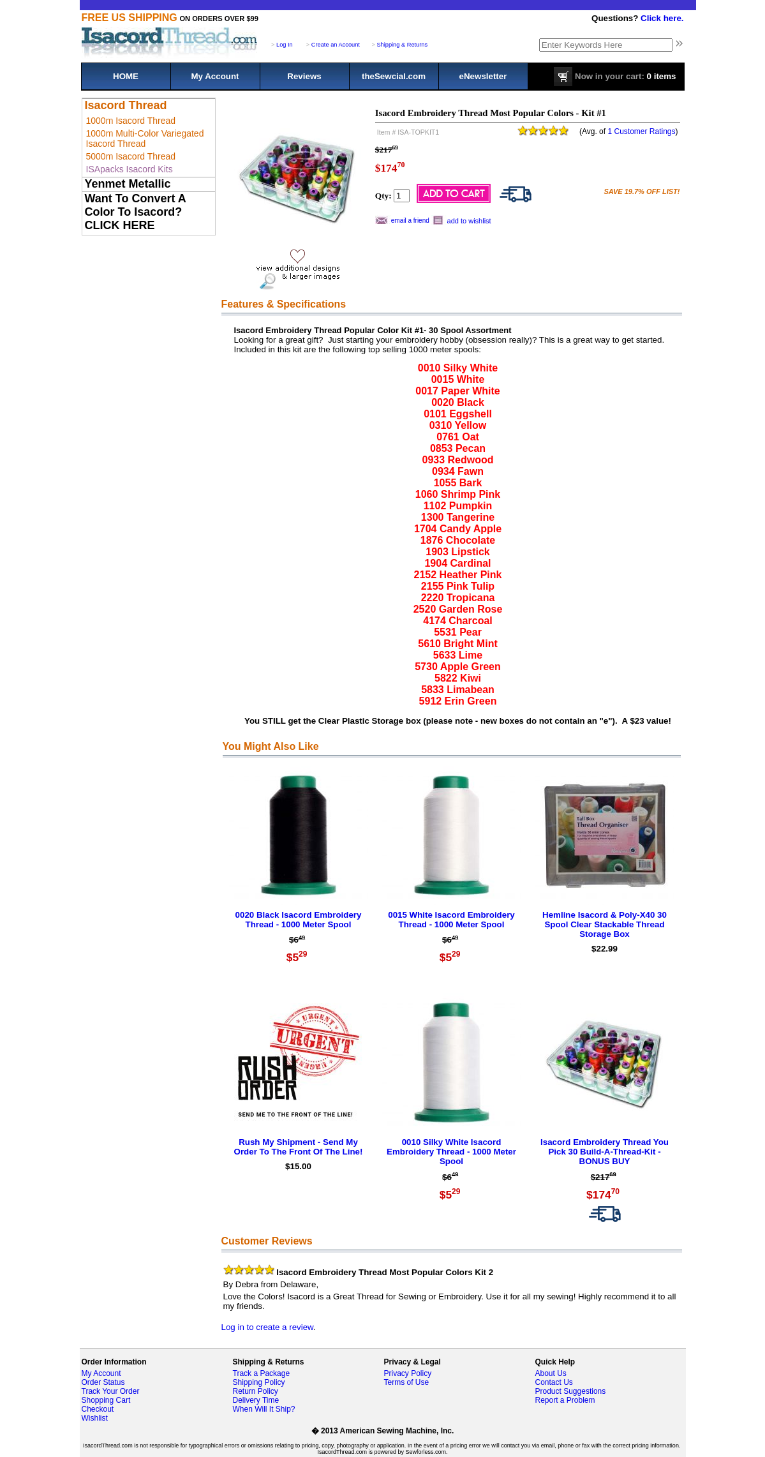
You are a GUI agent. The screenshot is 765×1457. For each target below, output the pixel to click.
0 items (615, 76)
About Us (551, 1373)
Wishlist (95, 1418)
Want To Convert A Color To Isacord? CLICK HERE (135, 212)
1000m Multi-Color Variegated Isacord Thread (145, 138)
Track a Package (261, 1373)
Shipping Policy (259, 1382)
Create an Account (335, 44)
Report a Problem (565, 1400)
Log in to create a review (267, 1327)
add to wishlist (469, 221)
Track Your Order (111, 1391)
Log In (284, 44)
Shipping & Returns (401, 44)
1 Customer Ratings (641, 131)
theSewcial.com (394, 76)
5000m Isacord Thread (131, 156)
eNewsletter (483, 76)
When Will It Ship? (264, 1409)
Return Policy (255, 1391)
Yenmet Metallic (128, 183)
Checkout (98, 1409)
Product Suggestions (570, 1391)
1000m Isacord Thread (131, 121)
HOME (125, 76)
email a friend (410, 220)
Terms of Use (406, 1382)
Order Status (103, 1382)
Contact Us (554, 1382)
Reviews (304, 76)
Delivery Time (256, 1400)
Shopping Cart (106, 1400)
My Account (215, 76)
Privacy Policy (408, 1373)
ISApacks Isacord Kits (129, 169)
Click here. (662, 18)
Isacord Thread (126, 105)
